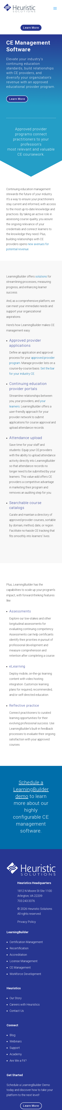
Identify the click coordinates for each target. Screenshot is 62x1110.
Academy (16, 1054)
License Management (24, 961)
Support (15, 1047)
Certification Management (26, 942)
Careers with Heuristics (25, 1004)
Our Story (16, 998)
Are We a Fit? (18, 1060)
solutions (41, 276)
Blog (12, 1035)
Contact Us (17, 1010)
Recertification (19, 948)
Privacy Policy (26, 921)
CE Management (20, 967)
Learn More (31, 27)
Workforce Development (25, 974)
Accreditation (18, 954)
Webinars (16, 1041)
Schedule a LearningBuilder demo (31, 789)
